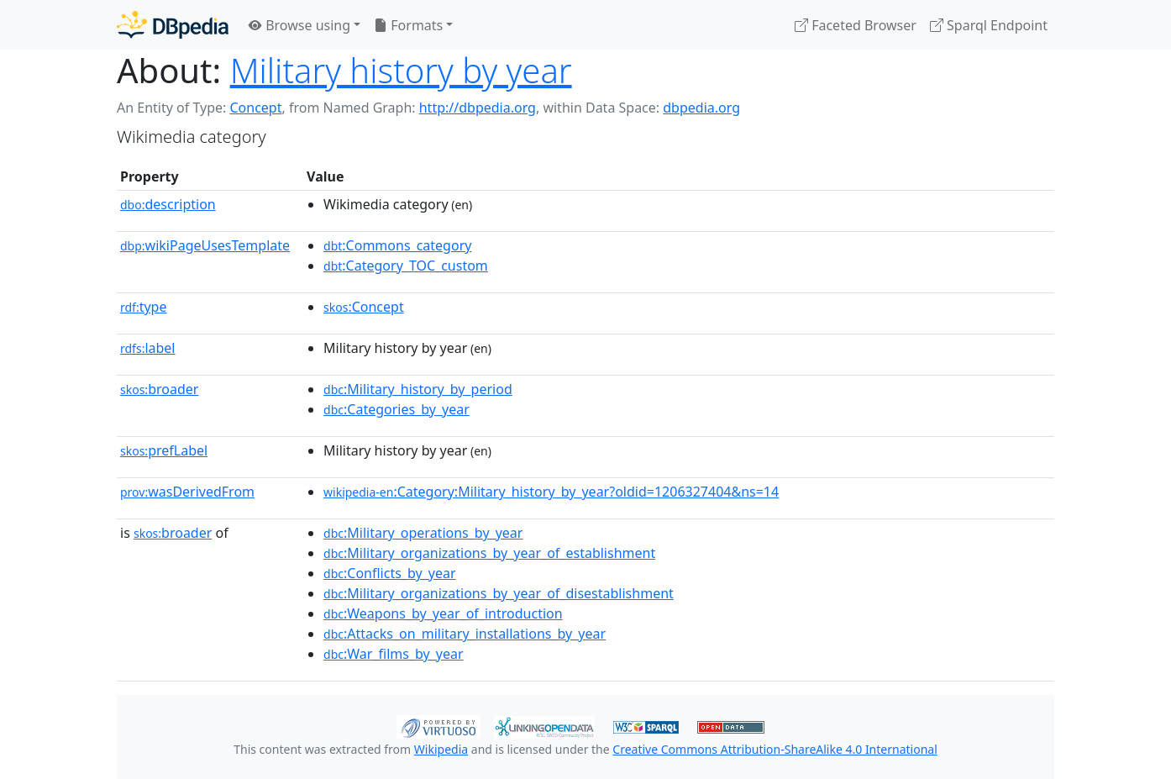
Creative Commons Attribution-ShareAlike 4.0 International (774, 749)
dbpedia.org (701, 107)
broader (159, 389)
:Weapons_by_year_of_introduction (443, 613)
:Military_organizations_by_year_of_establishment (489, 553)
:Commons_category (397, 245)
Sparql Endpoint (989, 25)
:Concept (363, 306)
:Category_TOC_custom (405, 265)
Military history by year (401, 70)
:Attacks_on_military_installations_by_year (464, 633)
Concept (255, 107)
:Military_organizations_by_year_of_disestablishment (498, 593)
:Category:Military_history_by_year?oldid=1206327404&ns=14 (551, 491)
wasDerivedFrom (187, 491)
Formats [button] (408, 25)
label (148, 348)
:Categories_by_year (396, 409)
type (143, 306)
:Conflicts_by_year (389, 573)
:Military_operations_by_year (422, 533)
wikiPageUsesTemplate (205, 245)
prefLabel (163, 450)
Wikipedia (441, 749)
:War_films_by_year (393, 654)
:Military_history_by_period (417, 389)
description (168, 204)
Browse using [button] (299, 25)
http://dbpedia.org (477, 107)
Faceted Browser (855, 25)
